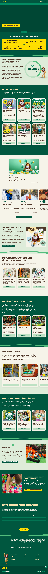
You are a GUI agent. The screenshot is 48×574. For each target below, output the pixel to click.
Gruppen (12, 556)
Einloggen (41, 1)
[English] (43, 571)
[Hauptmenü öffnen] (46, 2)
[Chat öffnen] (46, 567)
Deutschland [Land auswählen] (5, 571)
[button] (26, 31)
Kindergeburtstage (6, 77)
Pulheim (24, 556)
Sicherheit (37, 559)
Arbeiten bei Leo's (38, 554)
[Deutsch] (39, 571)
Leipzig (24, 554)
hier (22, 547)
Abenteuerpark (18, 73)
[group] (24, 18)
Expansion (37, 556)
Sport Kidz (13, 559)
